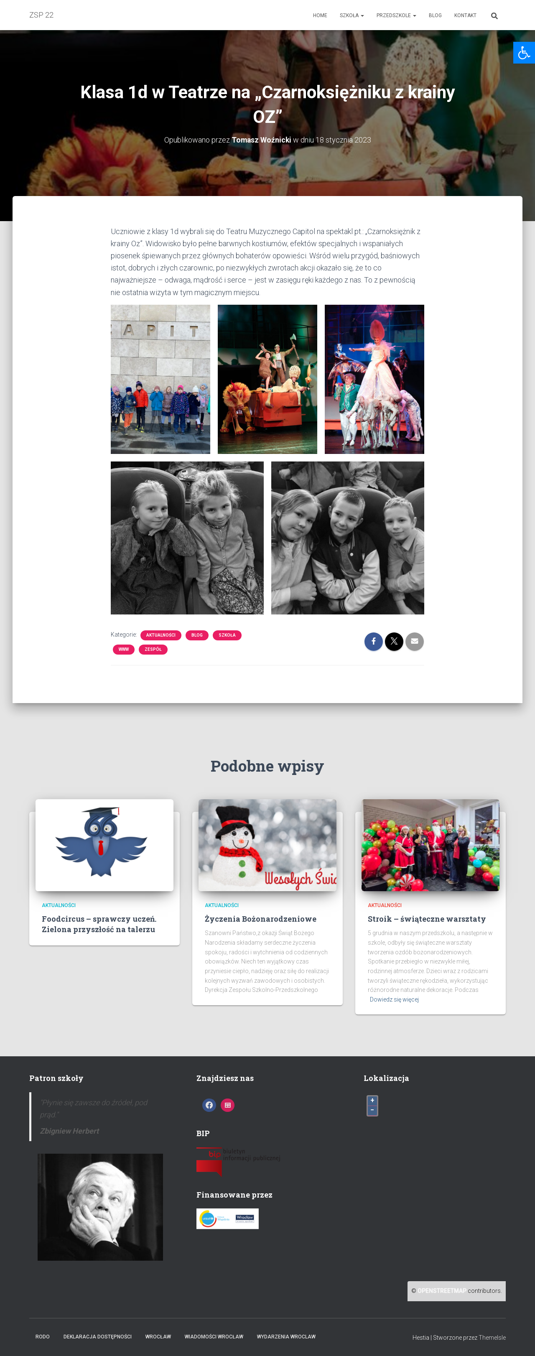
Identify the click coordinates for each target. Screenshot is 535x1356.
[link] (524, 53)
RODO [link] (43, 1336)
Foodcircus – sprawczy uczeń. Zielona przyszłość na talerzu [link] (99, 924)
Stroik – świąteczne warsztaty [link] (427, 919)
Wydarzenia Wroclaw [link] (286, 1336)
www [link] (124, 649)
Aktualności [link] (161, 635)
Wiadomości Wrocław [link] (214, 1336)
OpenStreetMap (442, 1290)
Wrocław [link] (158, 1336)
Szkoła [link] (352, 15)
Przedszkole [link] (396, 15)
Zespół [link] (153, 649)
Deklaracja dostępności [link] (98, 1336)
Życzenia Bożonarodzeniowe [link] (260, 919)
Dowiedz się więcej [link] (394, 999)
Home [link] (320, 15)
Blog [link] (435, 15)
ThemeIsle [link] (492, 1337)
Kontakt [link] (465, 15)
